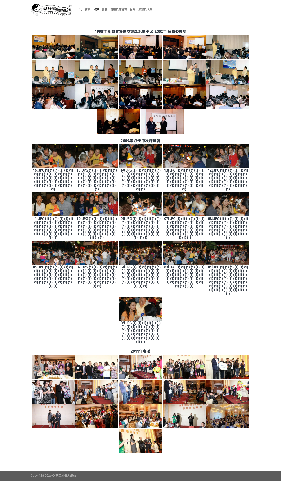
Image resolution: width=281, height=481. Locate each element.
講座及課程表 (118, 9)
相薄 (96, 9)
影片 (132, 9)
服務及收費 (145, 9)
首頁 (87, 9)
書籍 (104, 9)
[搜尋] (80, 9)
